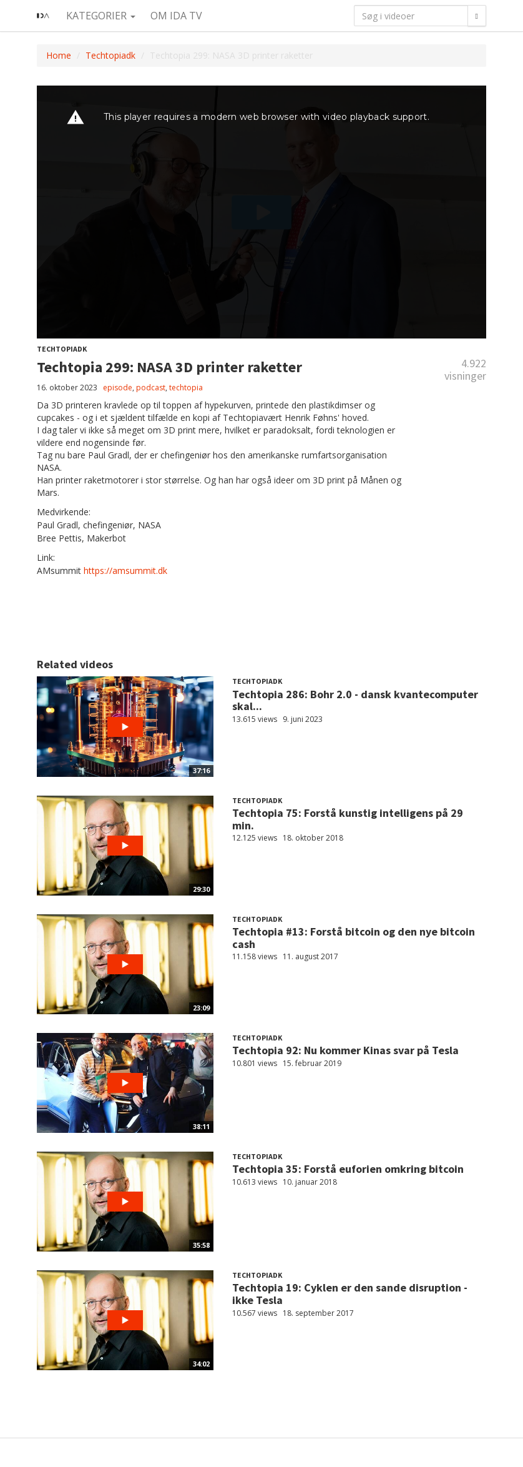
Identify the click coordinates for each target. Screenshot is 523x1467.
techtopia (186, 387)
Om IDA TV (176, 15)
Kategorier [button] (100, 15)
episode (117, 387)
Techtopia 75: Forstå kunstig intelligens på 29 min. (347, 819)
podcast (150, 387)
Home (58, 55)
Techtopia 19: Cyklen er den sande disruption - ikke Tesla (349, 1293)
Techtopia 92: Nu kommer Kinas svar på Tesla (345, 1050)
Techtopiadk (110, 55)
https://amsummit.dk (125, 570)
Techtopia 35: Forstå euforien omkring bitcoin (348, 1169)
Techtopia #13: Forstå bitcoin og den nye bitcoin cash (353, 937)
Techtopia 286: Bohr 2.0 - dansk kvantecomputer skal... (355, 700)
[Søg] (476, 15)
